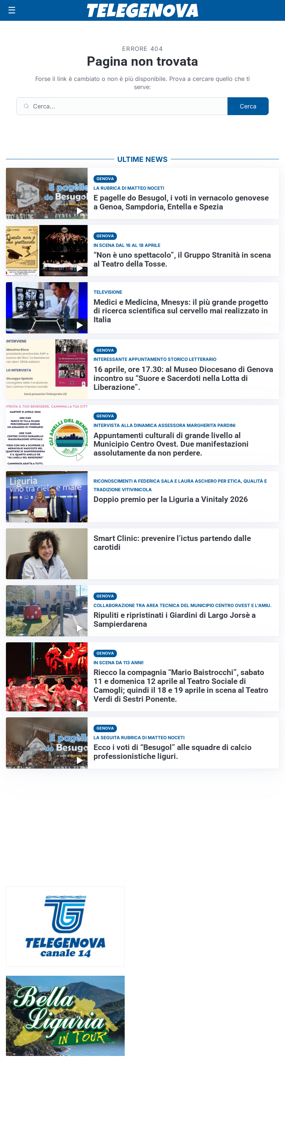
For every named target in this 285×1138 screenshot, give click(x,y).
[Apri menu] (12, 10)
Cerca (248, 106)
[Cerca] (122, 106)
